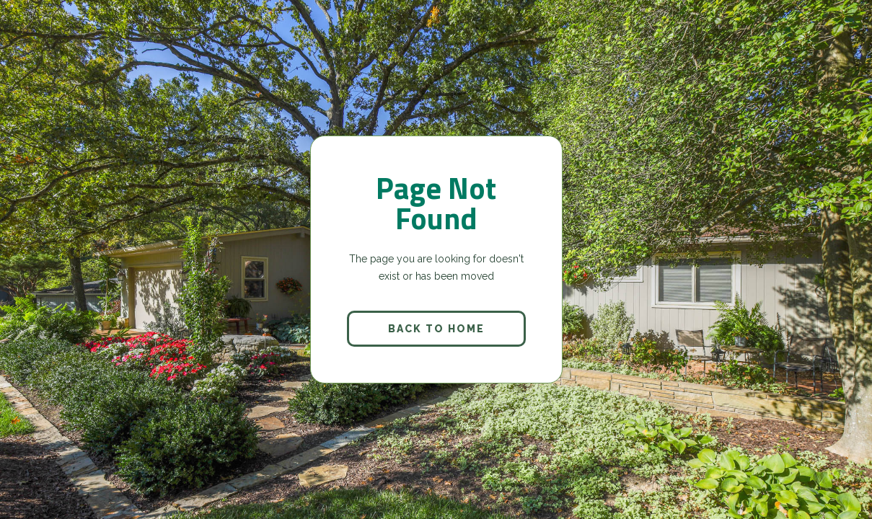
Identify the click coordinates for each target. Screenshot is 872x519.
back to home (436, 328)
